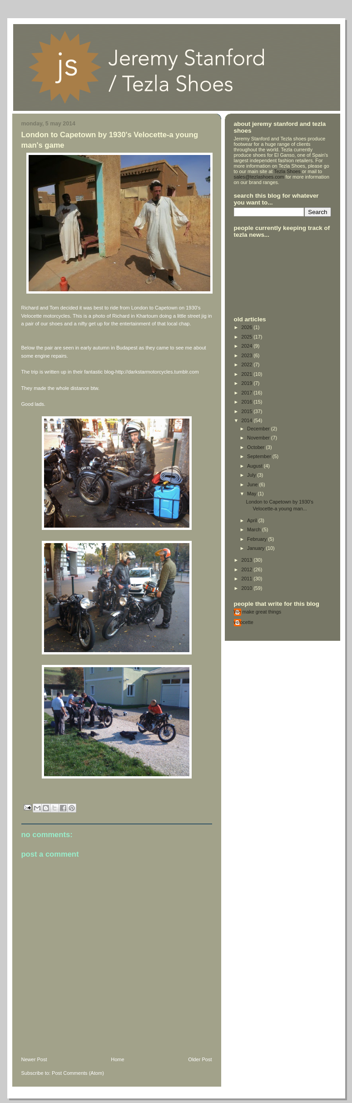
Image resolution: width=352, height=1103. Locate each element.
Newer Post (34, 1059)
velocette (243, 622)
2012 (247, 569)
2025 (247, 336)
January (256, 548)
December (259, 428)
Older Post (200, 1059)
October (256, 447)
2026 (247, 327)
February (257, 539)
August (255, 466)
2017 (247, 392)
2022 (247, 364)
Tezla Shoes (287, 171)
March (254, 529)
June (253, 484)
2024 (247, 346)
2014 (247, 420)
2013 (247, 560)
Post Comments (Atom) (78, 1073)
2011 (247, 578)
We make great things (258, 611)
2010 (247, 588)
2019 (247, 383)
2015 (247, 411)
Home (117, 1059)
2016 (247, 401)
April (252, 520)
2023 (247, 355)
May (252, 493)
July (252, 475)
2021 (247, 374)
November (259, 437)
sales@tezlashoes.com (259, 177)
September (260, 456)
